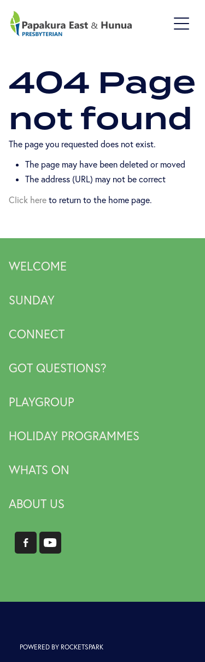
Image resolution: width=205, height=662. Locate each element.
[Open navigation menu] (181, 23)
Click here (27, 199)
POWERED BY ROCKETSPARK (61, 647)
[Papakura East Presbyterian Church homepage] (89, 23)
